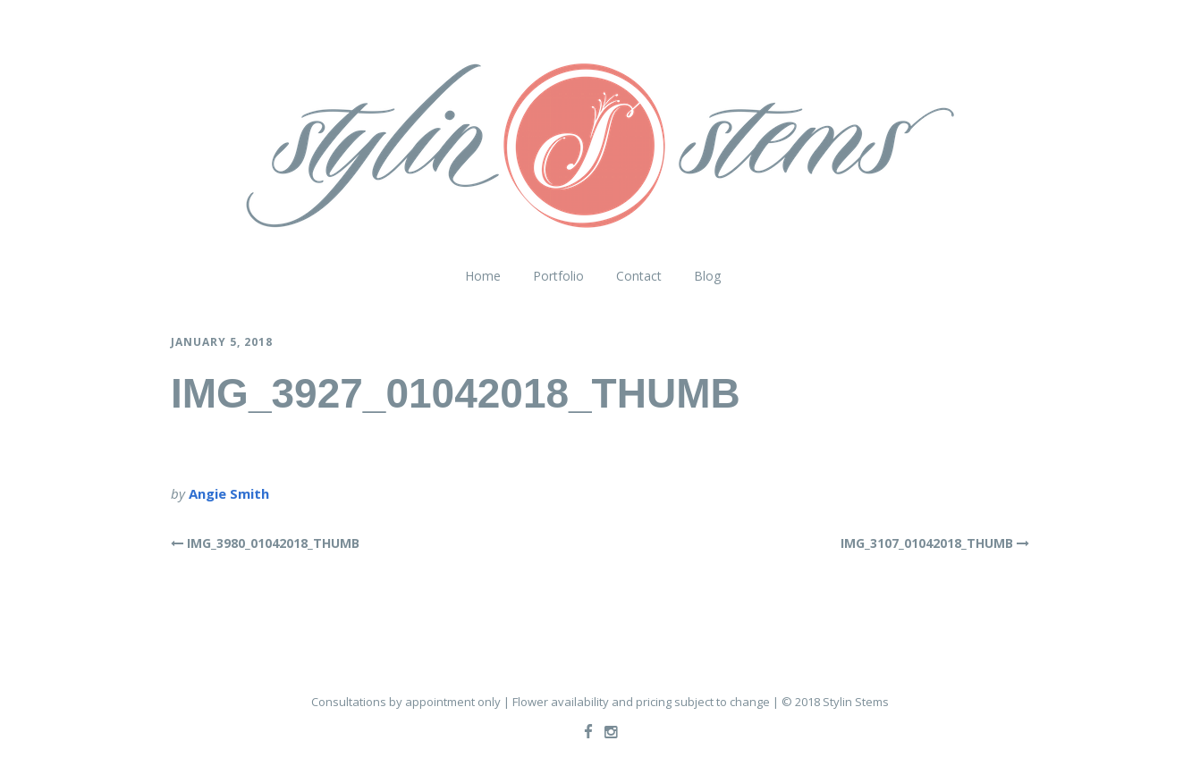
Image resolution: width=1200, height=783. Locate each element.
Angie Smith (229, 493)
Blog (707, 275)
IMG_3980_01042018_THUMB (273, 543)
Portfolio (558, 275)
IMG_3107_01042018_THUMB (927, 543)
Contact (639, 275)
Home (483, 275)
